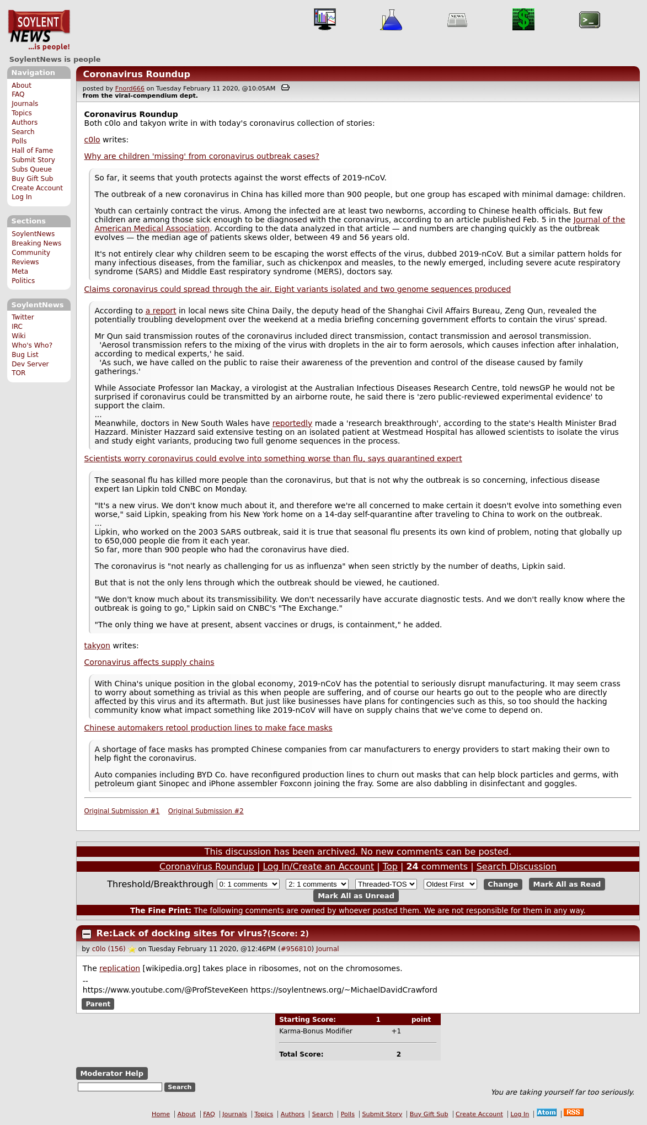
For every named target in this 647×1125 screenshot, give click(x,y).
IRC (17, 326)
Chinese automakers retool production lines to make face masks (208, 727)
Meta (20, 271)
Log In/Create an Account (318, 866)
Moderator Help (111, 1073)
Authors (25, 122)
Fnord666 (130, 88)
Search (23, 132)
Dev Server (30, 364)
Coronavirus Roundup (136, 74)
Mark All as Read (567, 884)
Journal (327, 949)
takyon (97, 645)
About (21, 85)
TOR (18, 373)
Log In (22, 197)
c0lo (92, 139)
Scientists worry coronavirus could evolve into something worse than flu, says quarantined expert (273, 458)
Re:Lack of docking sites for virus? (182, 933)
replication (119, 968)
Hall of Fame (32, 150)
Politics (23, 281)
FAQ (18, 94)
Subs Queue (32, 169)
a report (161, 310)
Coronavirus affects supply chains (149, 662)
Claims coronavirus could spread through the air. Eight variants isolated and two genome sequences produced (297, 289)
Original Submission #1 (122, 811)
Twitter (23, 317)
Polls (19, 141)
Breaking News (36, 243)
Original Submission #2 (206, 811)
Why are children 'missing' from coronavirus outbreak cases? (201, 156)
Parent (97, 1004)
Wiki (18, 336)
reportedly (292, 423)
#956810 (296, 949)
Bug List (25, 355)
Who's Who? (32, 345)
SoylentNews (39, 30)
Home (161, 1114)
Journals (25, 104)
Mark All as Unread (356, 896)
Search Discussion (517, 866)
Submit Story (33, 160)
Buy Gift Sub (32, 179)
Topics (22, 113)
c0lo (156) (109, 949)
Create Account (37, 188)
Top (390, 866)
